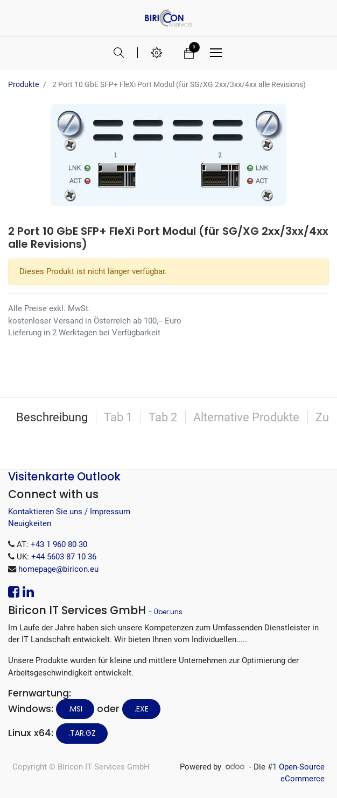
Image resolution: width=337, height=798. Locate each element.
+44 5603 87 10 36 (63, 557)
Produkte (23, 84)
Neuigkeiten (29, 523)
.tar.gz (82, 733)
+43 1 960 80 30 (59, 544)
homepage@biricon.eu (58, 569)
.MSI (75, 708)
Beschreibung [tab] (52, 417)
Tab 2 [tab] (163, 417)
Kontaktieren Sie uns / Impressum (69, 511)
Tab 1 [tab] (118, 417)
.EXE (142, 708)
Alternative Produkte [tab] (246, 417)
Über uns (168, 611)
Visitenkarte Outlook (64, 476)
